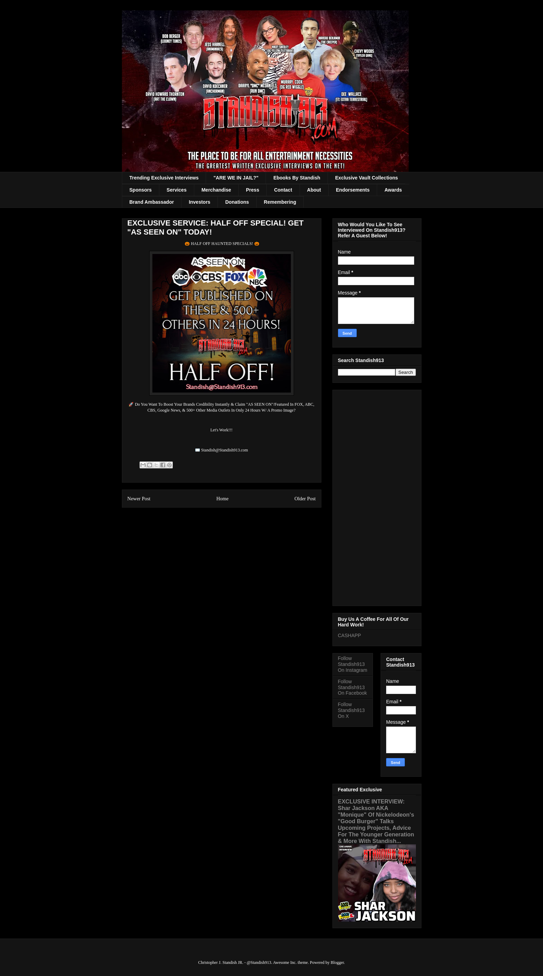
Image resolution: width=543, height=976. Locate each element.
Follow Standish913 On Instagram (352, 664)
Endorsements (353, 190)
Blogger (337, 962)
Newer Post (139, 498)
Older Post (304, 498)
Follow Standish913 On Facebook (352, 687)
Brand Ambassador (152, 202)
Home (222, 498)
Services (177, 190)
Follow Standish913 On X (351, 710)
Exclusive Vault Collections (366, 178)
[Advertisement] (377, 496)
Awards (393, 190)
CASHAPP (349, 635)
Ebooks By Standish (296, 178)
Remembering (280, 202)
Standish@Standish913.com (224, 450)
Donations (237, 202)
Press (252, 190)
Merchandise (216, 190)
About (314, 190)
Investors (199, 202)
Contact (283, 190)
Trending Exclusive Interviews (164, 178)
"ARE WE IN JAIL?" (235, 178)
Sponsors (141, 190)
